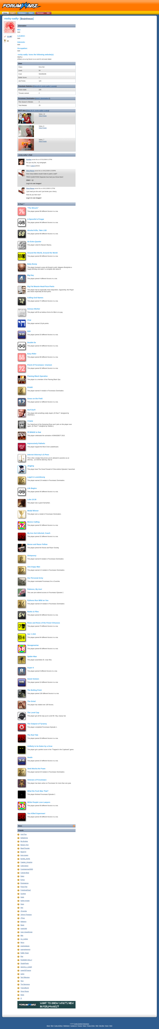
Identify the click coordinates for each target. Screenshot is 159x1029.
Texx (22, 981)
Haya (22, 904)
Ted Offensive (25, 977)
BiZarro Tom (24, 845)
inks (21, 908)
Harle (22, 897)
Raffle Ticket (24, 953)
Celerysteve (24, 866)
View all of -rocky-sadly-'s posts (44, 86)
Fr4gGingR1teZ (25, 890)
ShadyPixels (24, 963)
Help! (110, 1026)
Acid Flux (23, 834)
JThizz (22, 918)
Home (106, 1026)
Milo (21, 935)
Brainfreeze (27, 18)
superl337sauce (25, 970)
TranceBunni (24, 988)
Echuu (22, 880)
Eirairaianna (24, 883)
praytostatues (24, 946)
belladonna (24, 838)
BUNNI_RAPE (25, 859)
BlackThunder (25, 848)
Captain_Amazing (26, 862)
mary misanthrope (26, 932)
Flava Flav (23, 887)
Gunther (29, 159)
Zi (21, 998)
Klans (84, 1026)
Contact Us (74, 1026)
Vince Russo (30, 170)
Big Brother (24, 841)
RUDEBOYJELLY (26, 960)
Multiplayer (67, 1026)
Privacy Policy (91, 1026)
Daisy (22, 876)
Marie (22, 925)
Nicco (22, 942)
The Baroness (25, 984)
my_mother (24, 939)
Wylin (22, 995)
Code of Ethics (58, 1026)
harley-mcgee (25, 901)
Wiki (97, 1026)
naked (33, 166)
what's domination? (43, 98)
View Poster (43, 116)
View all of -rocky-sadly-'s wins (38, 111)
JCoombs (23, 911)
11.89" (9, 37)
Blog (52, 1026)
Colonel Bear (24, 873)
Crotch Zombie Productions (81, 1024)
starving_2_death (26, 967)
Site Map (101, 1026)
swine (22, 974)
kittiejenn (23, 921)
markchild (23, 928)
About (48, 1026)
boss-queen (24, 855)
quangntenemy (25, 949)
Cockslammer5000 (26, 869)
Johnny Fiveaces (26, 914)
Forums (80, 1026)
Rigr (21, 956)
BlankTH (23, 852)
